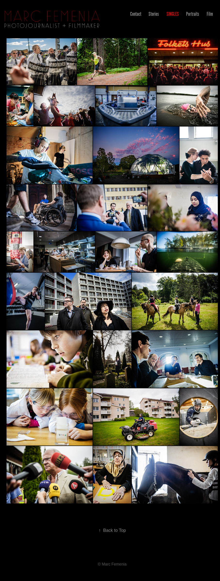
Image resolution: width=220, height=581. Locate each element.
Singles (172, 14)
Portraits (192, 14)
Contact (135, 14)
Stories (154, 14)
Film (210, 14)
